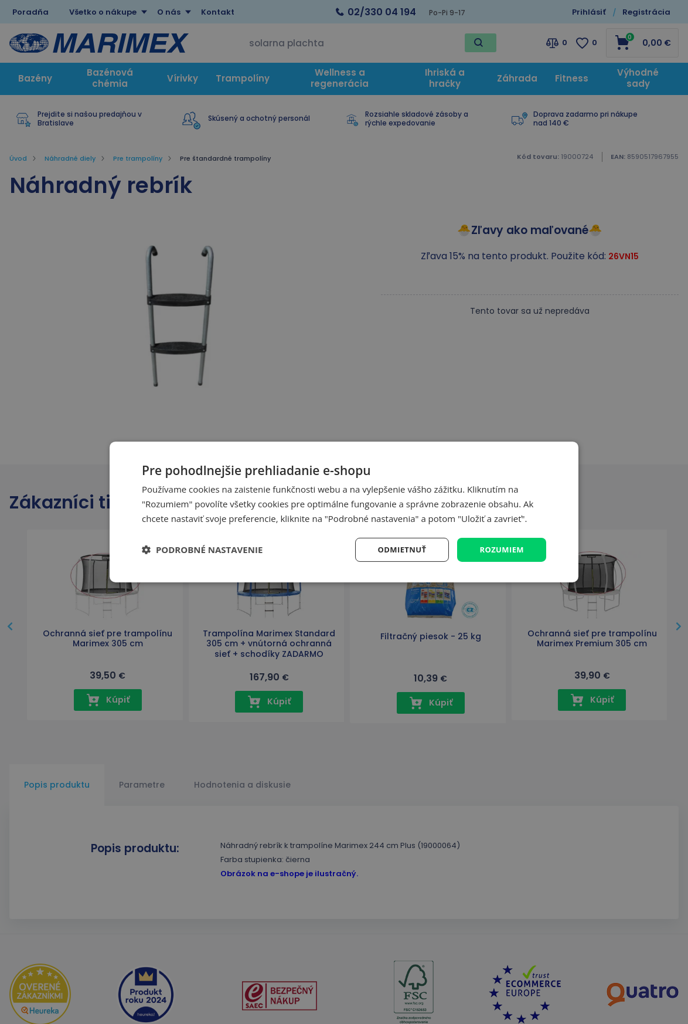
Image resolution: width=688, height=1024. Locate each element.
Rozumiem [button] (500, 549)
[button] (202, 549)
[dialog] (344, 511)
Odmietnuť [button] (397, 549)
